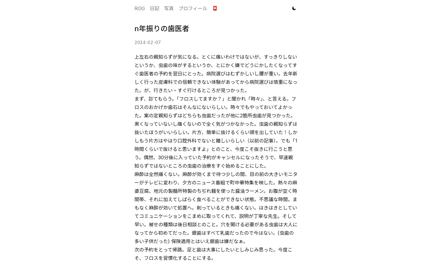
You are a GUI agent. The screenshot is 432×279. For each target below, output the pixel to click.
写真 (169, 8)
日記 (154, 8)
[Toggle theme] (294, 8)
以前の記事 (262, 141)
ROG (139, 8)
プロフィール (192, 8)
